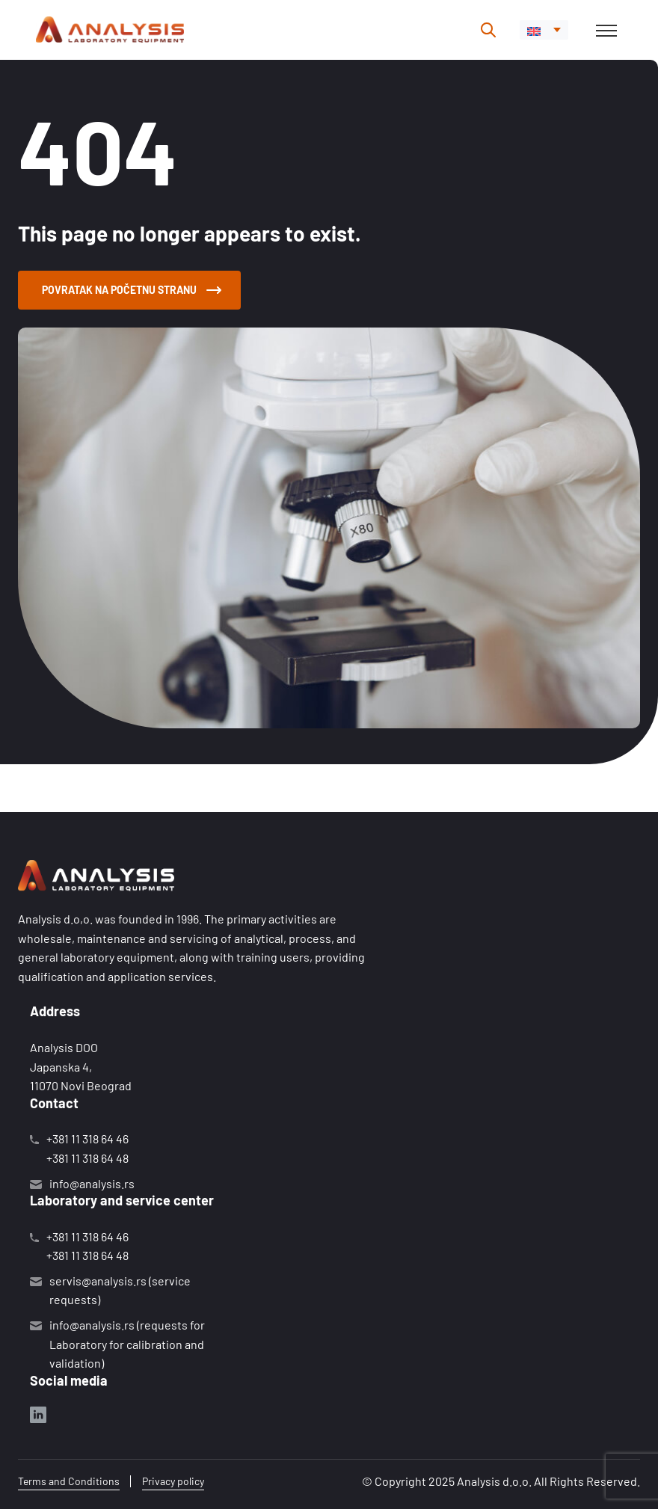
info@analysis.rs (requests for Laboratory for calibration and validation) (127, 1344)
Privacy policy (173, 1481)
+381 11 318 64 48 (87, 1158)
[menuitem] (544, 30)
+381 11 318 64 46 (87, 1138)
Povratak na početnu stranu (131, 289)
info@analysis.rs (92, 1183)
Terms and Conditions (69, 1481)
